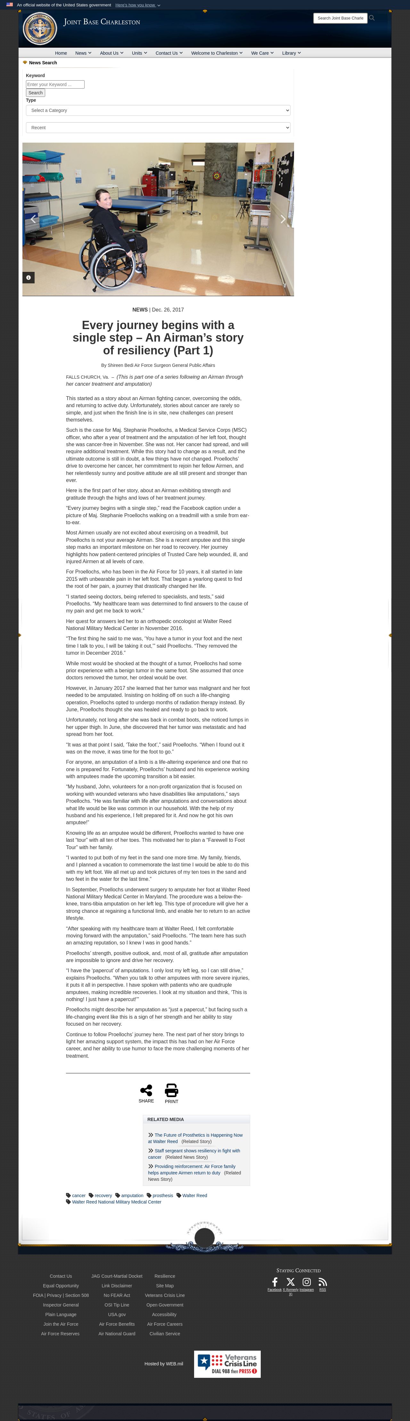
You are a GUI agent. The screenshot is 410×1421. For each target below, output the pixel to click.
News (83, 53)
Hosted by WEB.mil (163, 1363)
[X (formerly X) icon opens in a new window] (291, 1283)
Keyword (35, 75)
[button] (138, 5)
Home (61, 53)
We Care (262, 53)
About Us (112, 53)
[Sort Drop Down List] (158, 127)
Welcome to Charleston (217, 53)
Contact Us (169, 53)
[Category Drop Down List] (158, 110)
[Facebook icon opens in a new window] (275, 1283)
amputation (132, 1195)
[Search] (340, 18)
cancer (79, 1195)
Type (31, 100)
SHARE (146, 1093)
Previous (33, 219)
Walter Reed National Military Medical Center (116, 1201)
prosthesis (163, 1195)
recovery (103, 1195)
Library (291, 53)
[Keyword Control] (55, 84)
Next (282, 219)
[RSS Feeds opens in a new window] (323, 1283)
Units (139, 53)
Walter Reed (195, 1195)
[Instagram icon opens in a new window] (307, 1283)
